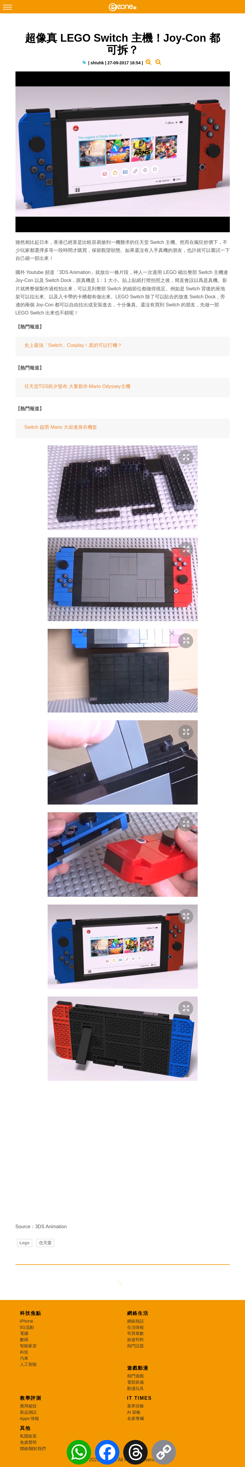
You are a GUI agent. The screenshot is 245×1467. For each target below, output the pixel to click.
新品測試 (28, 1412)
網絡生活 (138, 1313)
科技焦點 (30, 1313)
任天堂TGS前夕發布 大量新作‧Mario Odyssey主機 (77, 386)
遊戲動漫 (138, 1368)
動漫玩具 (135, 1388)
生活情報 (135, 1327)
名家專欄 (135, 1418)
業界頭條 (135, 1406)
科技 (24, 1352)
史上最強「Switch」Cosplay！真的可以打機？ (73, 345)
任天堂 (45, 1242)
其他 (25, 1428)
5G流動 (27, 1327)
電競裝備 (135, 1382)
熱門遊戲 (135, 1376)
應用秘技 (28, 1406)
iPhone (26, 1321)
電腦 (24, 1333)
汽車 (24, 1358)
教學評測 (30, 1398)
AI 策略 (134, 1412)
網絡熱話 (135, 1321)
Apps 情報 (29, 1418)
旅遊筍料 (135, 1339)
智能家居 (28, 1345)
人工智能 (28, 1364)
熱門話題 (135, 1345)
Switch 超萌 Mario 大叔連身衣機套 (60, 427)
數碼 (24, 1339)
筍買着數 (135, 1333)
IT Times (139, 1398)
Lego (24, 1242)
